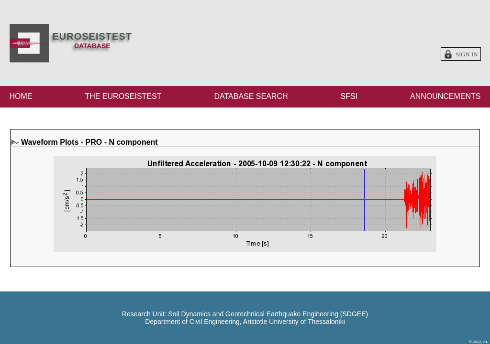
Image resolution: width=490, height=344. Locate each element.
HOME (21, 96)
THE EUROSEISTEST (123, 96)
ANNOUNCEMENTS (445, 96)
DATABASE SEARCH (251, 96)
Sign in (467, 54)
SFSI (348, 96)
